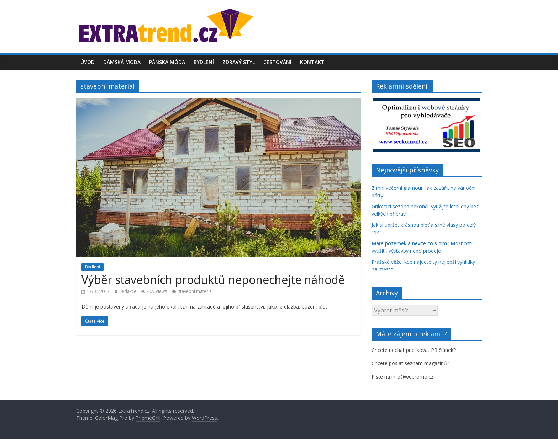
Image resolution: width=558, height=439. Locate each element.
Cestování (277, 62)
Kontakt (312, 62)
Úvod (87, 62)
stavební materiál (195, 291)
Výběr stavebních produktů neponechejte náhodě (213, 279)
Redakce (127, 291)
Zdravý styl (238, 62)
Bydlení (204, 62)
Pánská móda (167, 62)
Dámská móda (122, 62)
